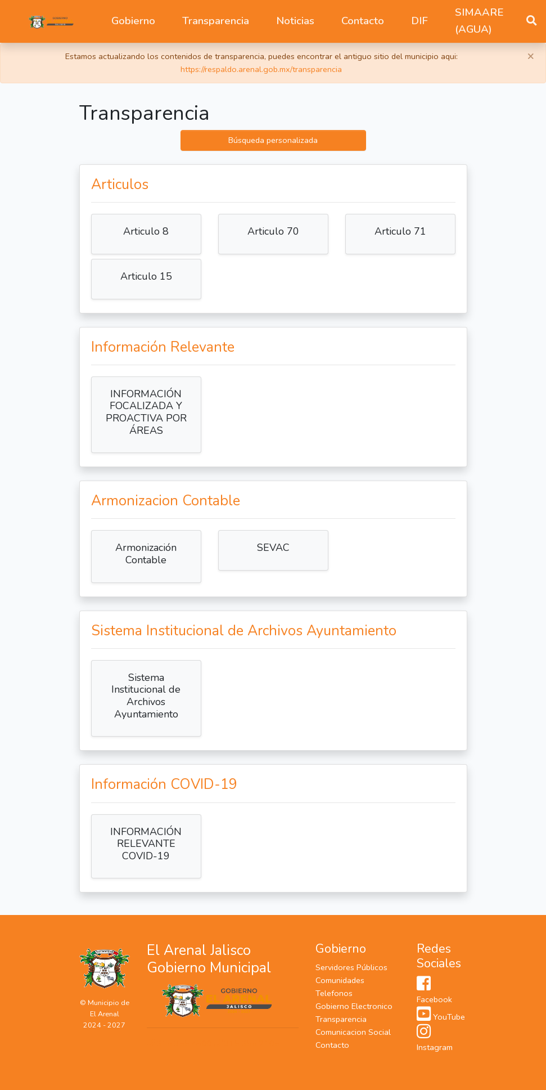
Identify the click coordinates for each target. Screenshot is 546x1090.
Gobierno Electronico (353, 1006)
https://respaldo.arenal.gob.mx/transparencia (261, 69)
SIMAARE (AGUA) (479, 21)
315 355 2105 (246, 1043)
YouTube (441, 1016)
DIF (419, 21)
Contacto (362, 21)
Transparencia (341, 1019)
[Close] (530, 56)
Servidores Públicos (351, 967)
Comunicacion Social (353, 1032)
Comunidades (339, 980)
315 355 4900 (180, 1043)
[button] (133, 21)
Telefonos (334, 993)
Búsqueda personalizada (273, 140)
